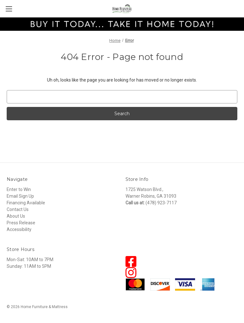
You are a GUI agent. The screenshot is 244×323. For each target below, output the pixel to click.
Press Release (21, 222)
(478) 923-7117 (161, 202)
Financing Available (26, 202)
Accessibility (19, 229)
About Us (16, 216)
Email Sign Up (20, 196)
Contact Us (18, 209)
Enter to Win (19, 189)
